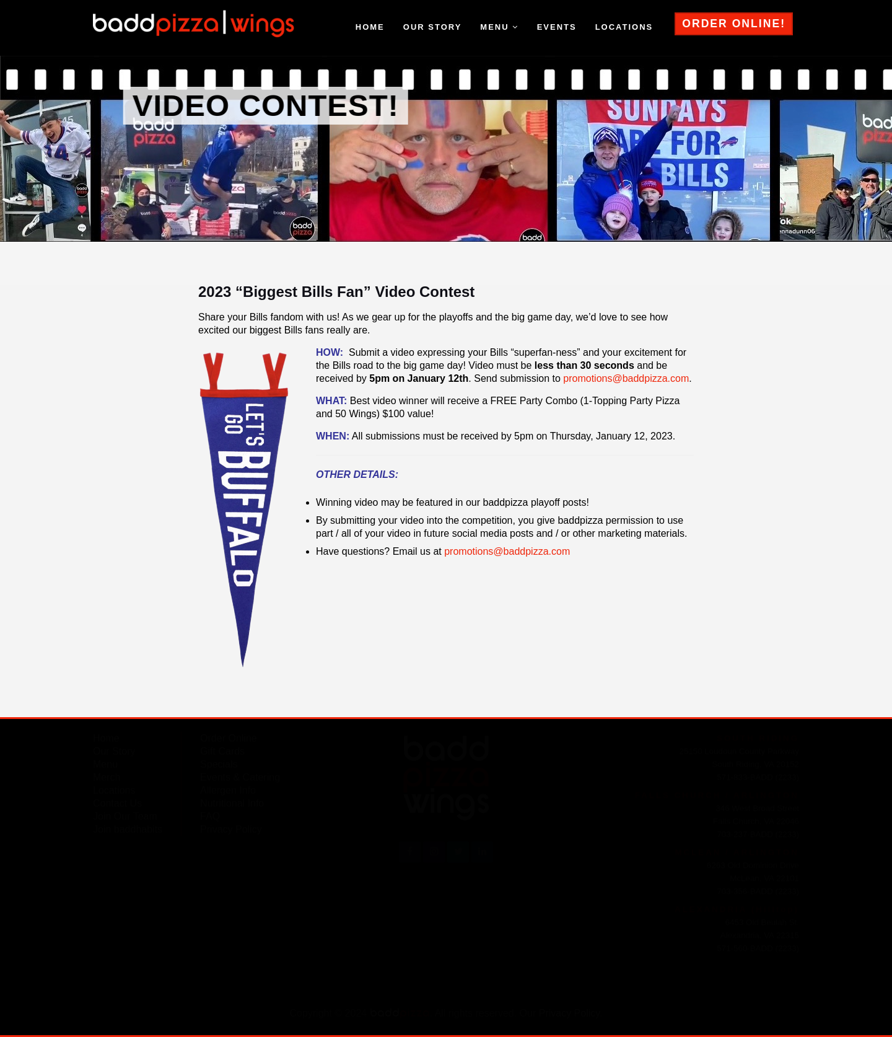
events (557, 27)
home (370, 27)
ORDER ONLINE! (733, 23)
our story (432, 27)
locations (624, 27)
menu (499, 27)
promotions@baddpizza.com (626, 378)
